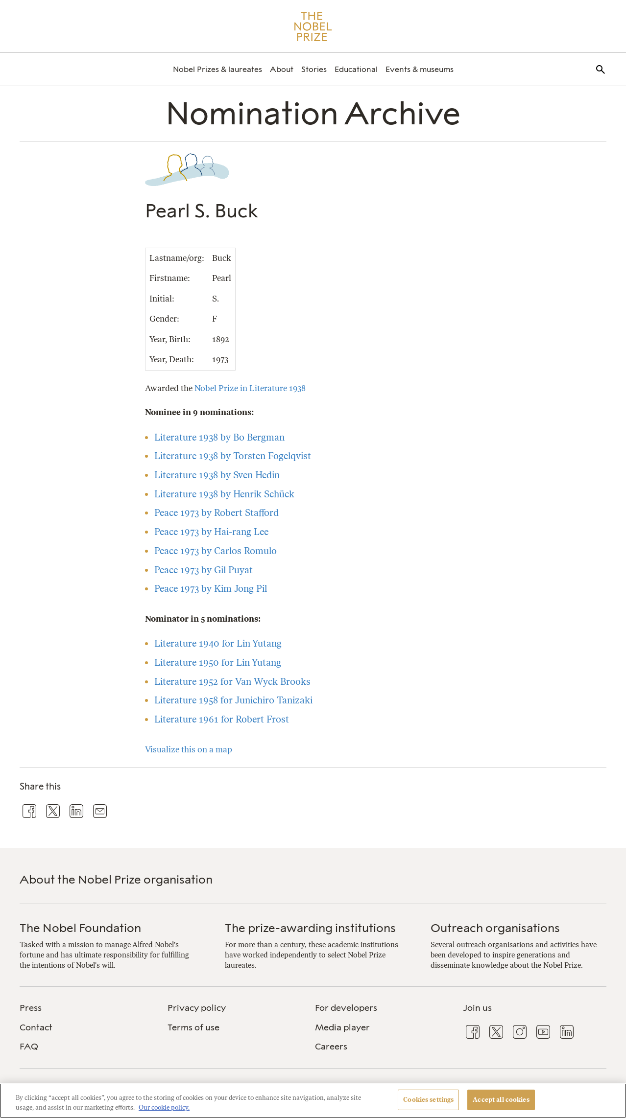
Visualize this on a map (188, 749)
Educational (356, 69)
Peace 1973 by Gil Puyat (203, 570)
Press (31, 1007)
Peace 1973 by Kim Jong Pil (210, 588)
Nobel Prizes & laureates (217, 69)
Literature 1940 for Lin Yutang (218, 643)
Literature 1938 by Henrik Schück (224, 494)
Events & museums (419, 69)
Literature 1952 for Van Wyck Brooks (232, 681)
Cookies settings (428, 1099)
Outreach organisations (495, 928)
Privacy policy (197, 1007)
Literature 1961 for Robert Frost (221, 719)
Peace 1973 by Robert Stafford (216, 512)
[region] (313, 1100)
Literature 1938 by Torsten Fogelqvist (232, 456)
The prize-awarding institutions (310, 928)
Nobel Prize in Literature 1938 (250, 388)
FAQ (29, 1046)
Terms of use (193, 1027)
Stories (314, 69)
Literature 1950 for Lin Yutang (217, 662)
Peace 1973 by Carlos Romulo (215, 551)
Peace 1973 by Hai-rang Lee (211, 531)
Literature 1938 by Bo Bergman (219, 437)
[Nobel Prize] (313, 26)
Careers (331, 1046)
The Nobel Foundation (80, 928)
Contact (36, 1027)
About (281, 69)
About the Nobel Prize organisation (116, 879)
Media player (342, 1027)
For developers (346, 1007)
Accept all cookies (501, 1099)
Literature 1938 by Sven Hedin (217, 475)
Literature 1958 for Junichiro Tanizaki (233, 700)
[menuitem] (217, 69)
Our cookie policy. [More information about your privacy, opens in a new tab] (164, 1107)
